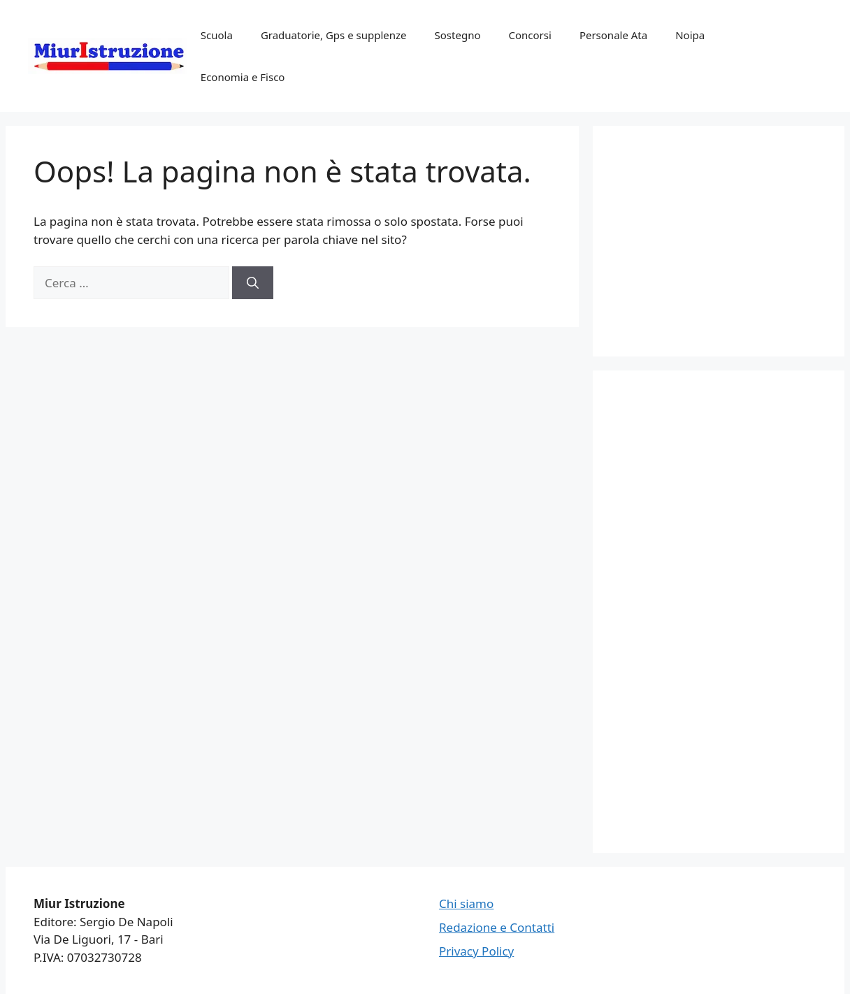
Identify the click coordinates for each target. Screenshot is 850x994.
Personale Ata (613, 35)
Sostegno (458, 35)
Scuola (217, 35)
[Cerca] (252, 283)
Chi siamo (466, 903)
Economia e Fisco (243, 77)
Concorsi (530, 35)
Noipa (690, 35)
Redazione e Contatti (496, 927)
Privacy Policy (476, 951)
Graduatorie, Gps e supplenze (334, 35)
